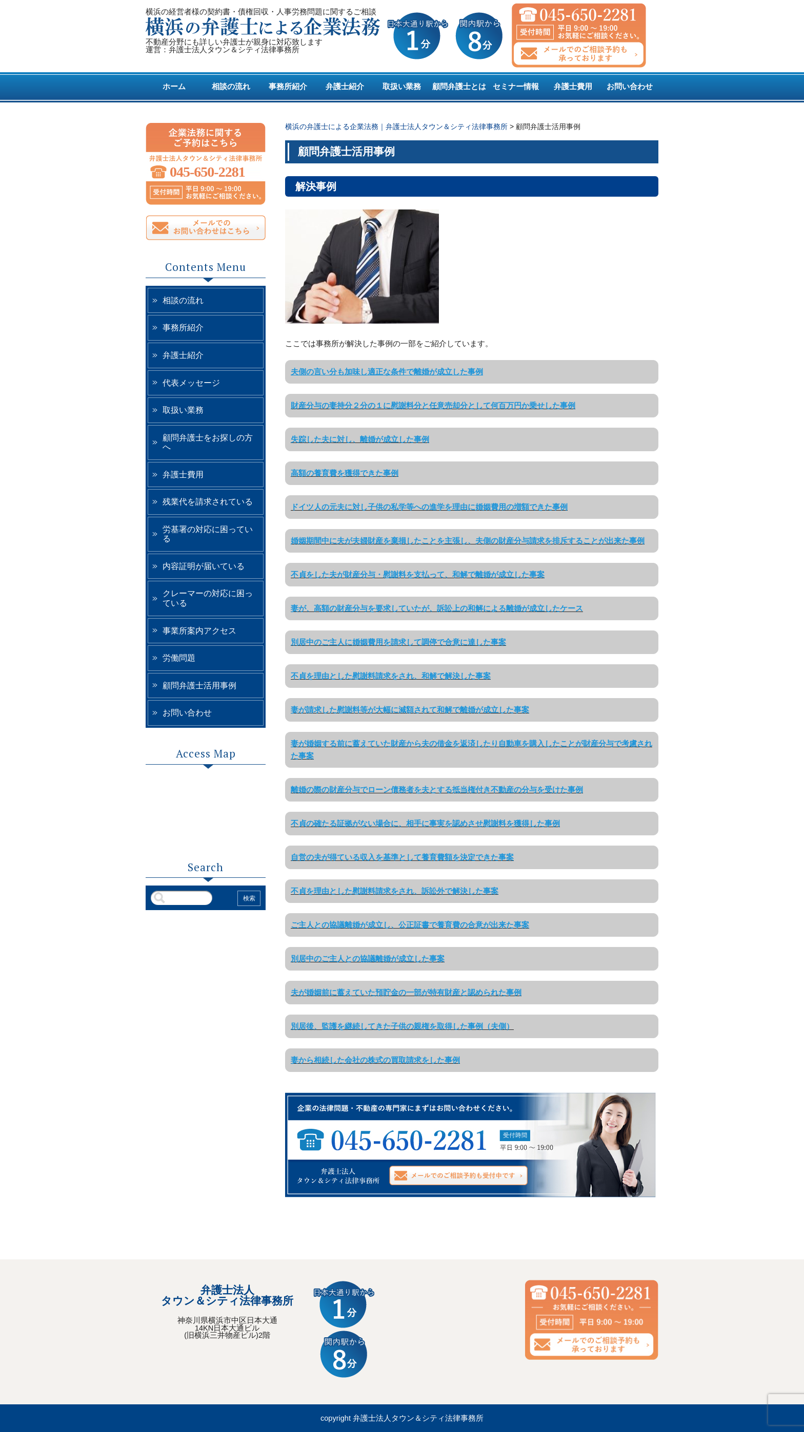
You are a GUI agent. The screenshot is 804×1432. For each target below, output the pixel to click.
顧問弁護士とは (459, 86)
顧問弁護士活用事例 (199, 685)
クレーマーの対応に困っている (208, 598)
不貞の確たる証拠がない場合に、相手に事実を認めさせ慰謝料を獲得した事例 (425, 823)
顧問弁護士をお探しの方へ (208, 442)
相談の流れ (231, 86)
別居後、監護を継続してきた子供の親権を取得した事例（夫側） (402, 1026)
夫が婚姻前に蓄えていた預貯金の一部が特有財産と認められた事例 (406, 992)
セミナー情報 (516, 86)
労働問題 (179, 658)
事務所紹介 (288, 86)
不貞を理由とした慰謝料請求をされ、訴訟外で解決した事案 (394, 891)
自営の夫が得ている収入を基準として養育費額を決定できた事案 (402, 857)
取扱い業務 (402, 86)
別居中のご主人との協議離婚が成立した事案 (368, 958)
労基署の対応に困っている (208, 534)
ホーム (174, 86)
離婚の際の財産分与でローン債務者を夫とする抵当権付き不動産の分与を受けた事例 (437, 789)
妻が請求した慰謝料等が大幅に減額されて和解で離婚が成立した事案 (410, 709)
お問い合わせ (630, 86)
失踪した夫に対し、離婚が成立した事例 (360, 439)
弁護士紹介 (345, 86)
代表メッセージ (191, 382)
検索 (249, 898)
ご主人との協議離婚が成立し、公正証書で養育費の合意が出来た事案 (410, 924)
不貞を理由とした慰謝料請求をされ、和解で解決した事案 (391, 675)
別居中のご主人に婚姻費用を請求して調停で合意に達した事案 (398, 642)
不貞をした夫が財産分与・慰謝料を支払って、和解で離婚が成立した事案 (418, 574)
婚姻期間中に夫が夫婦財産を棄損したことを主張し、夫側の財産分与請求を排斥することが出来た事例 (468, 540)
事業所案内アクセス (199, 630)
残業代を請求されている (208, 501)
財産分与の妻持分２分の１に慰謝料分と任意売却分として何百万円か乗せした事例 (433, 405)
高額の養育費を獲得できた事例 (344, 473)
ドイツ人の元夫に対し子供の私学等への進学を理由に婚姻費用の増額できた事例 (429, 506)
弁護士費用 (573, 86)
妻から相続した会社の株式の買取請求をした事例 (375, 1060)
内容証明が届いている (204, 566)
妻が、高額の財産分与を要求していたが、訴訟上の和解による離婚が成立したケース (437, 608)
